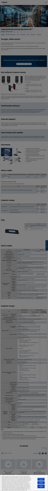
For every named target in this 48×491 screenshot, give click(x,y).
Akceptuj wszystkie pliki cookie (41, 486)
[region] (24, 483)
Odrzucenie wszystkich (41, 482)
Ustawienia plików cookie (41, 479)
